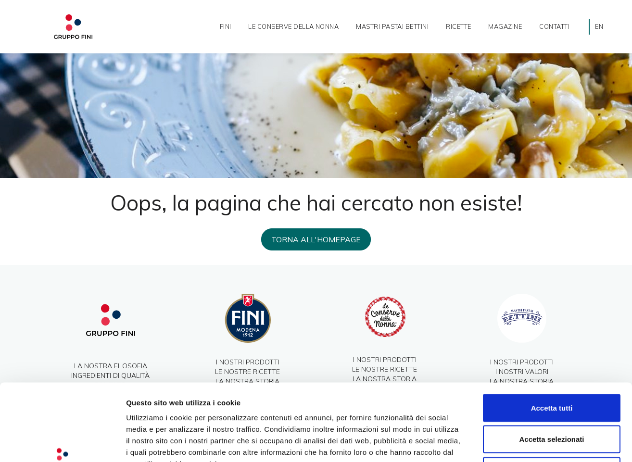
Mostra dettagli (506, 443)
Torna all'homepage (316, 239)
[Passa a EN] (599, 27)
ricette (458, 26)
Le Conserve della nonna (293, 26)
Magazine (505, 26)
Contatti (554, 26)
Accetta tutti (552, 336)
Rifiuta (552, 399)
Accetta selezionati (551, 367)
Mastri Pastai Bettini (392, 26)
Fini (225, 26)
